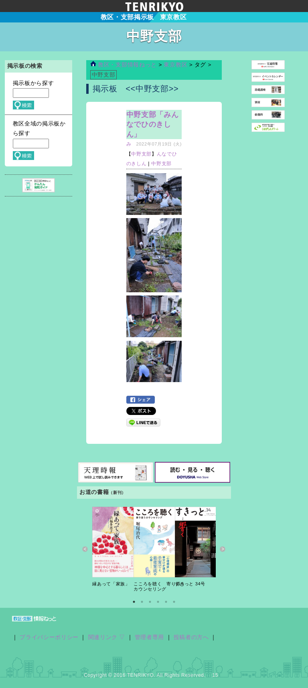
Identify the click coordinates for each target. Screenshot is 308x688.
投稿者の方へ (191, 637)
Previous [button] (85, 549)
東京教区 (176, 65)
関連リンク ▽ (107, 637)
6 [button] (174, 602)
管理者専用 (149, 637)
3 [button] (150, 602)
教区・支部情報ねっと (123, 65)
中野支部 (141, 154)
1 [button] (134, 602)
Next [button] (223, 549)
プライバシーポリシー (49, 637)
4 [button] (158, 602)
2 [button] (142, 602)
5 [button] (166, 602)
